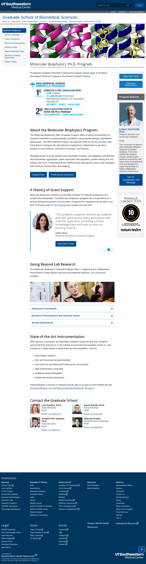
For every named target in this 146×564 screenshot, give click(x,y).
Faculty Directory (122, 497)
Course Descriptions (12, 39)
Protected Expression (9, 544)
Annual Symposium (42, 322)
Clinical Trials (6, 485)
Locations (62, 491)
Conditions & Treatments (68, 485)
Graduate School (36, 494)
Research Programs (9, 503)
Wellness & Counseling (39, 515)
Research (5, 482)
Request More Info (91, 21)
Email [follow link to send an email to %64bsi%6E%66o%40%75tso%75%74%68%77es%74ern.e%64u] (86, 423)
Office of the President (124, 509)
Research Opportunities (58, 21)
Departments (35, 488)
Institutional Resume (126, 523)
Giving (118, 500)
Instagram (62, 535)
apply (92, 73)
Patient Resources (66, 500)
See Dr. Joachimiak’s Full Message (131, 180)
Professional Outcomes (62, 175)
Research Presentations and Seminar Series (56, 315)
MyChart (62, 497)
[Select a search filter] (130, 5)
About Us (5, 21)
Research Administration (10, 497)
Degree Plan (38, 175)
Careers (119, 488)
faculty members (99, 142)
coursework (49, 341)
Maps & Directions (123, 506)
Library (32, 500)
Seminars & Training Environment (12, 56)
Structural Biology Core (41, 388)
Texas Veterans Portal (38, 532)
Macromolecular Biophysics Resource (75, 388)
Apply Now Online (131, 76)
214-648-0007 (97, 427)
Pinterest (62, 541)
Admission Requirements (131, 84)
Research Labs (7, 500)
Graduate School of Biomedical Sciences (39, 17)
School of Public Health (39, 509)
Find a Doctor (64, 488)
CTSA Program (7, 491)
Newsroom (91, 482)
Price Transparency (66, 506)
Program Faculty (11, 47)
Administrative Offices (124, 485)
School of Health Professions (41, 506)
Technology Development (11, 509)
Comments (120, 491)
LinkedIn (62, 544)
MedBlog (62, 494)
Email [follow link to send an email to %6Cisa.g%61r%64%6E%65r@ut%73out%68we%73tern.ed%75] (44, 410)
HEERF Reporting (8, 530)
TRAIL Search (35, 535)
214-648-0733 (97, 414)
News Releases (93, 485)
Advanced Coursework (44, 308)
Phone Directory (122, 512)
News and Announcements (15, 43)
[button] (104, 249)
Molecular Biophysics (137, 12)
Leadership (120, 503)
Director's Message (12, 35)
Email (121, 141)
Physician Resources (67, 503)
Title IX (118, 518)
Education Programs (38, 491)
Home (113, 12)
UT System (34, 538)
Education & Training (38, 482)
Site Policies (6, 547)
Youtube (62, 538)
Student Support (36, 512)
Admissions (15, 21)
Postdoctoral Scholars (9, 494)
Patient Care (64, 482)
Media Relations (93, 488)
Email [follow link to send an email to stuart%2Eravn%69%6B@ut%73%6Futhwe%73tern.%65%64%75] (86, 410)
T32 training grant (62, 205)
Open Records (6, 535)
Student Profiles (11, 62)
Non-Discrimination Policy (11, 532)
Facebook (62, 530)
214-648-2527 (54, 430)
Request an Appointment (68, 509)
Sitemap (119, 515)
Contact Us (120, 494)
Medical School (36, 503)
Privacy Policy (6, 541)
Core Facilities (6, 488)
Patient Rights (6, 538)
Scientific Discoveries (9, 506)
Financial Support (75, 21)
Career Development (30, 21)
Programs (122, 12)
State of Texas (35, 530)
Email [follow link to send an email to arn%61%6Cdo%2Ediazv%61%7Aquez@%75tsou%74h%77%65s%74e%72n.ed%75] (44, 426)
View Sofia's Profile (66, 244)
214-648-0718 (54, 414)
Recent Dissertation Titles (14, 51)
